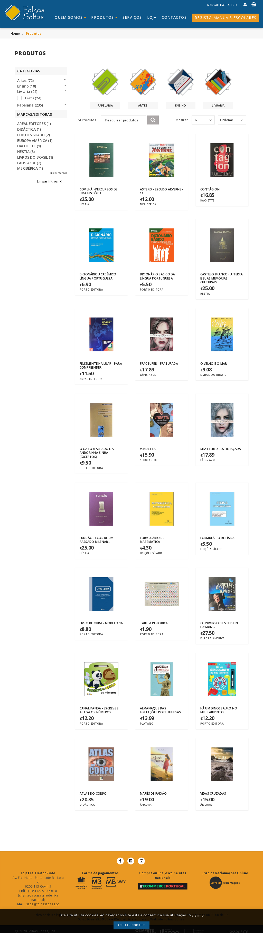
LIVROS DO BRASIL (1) (35, 157)
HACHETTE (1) (29, 145)
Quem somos (70, 17)
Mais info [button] (196, 915)
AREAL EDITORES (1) (34, 123)
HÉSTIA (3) (26, 151)
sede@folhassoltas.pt (42, 904)
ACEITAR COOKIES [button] (132, 925)
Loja (152, 17)
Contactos (174, 17)
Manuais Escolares (222, 5)
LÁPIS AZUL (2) (29, 162)
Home (15, 33)
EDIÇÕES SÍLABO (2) (33, 134)
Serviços (132, 17)
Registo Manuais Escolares (225, 17)
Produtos (104, 17)
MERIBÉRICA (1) (30, 168)
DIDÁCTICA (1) (29, 129)
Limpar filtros (49, 181)
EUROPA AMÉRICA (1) (34, 140)
